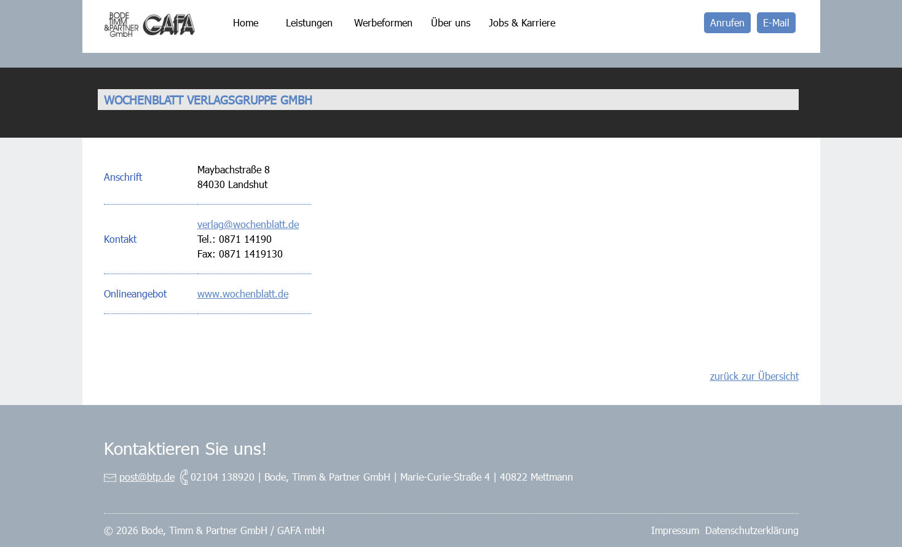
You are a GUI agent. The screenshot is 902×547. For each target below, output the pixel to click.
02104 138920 (223, 476)
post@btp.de (147, 476)
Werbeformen (383, 22)
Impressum (675, 530)
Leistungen (309, 22)
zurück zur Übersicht (754, 375)
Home (245, 22)
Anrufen (727, 22)
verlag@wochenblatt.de (248, 224)
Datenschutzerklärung (752, 530)
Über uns (450, 22)
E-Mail (776, 22)
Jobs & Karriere (522, 22)
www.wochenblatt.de (242, 293)
